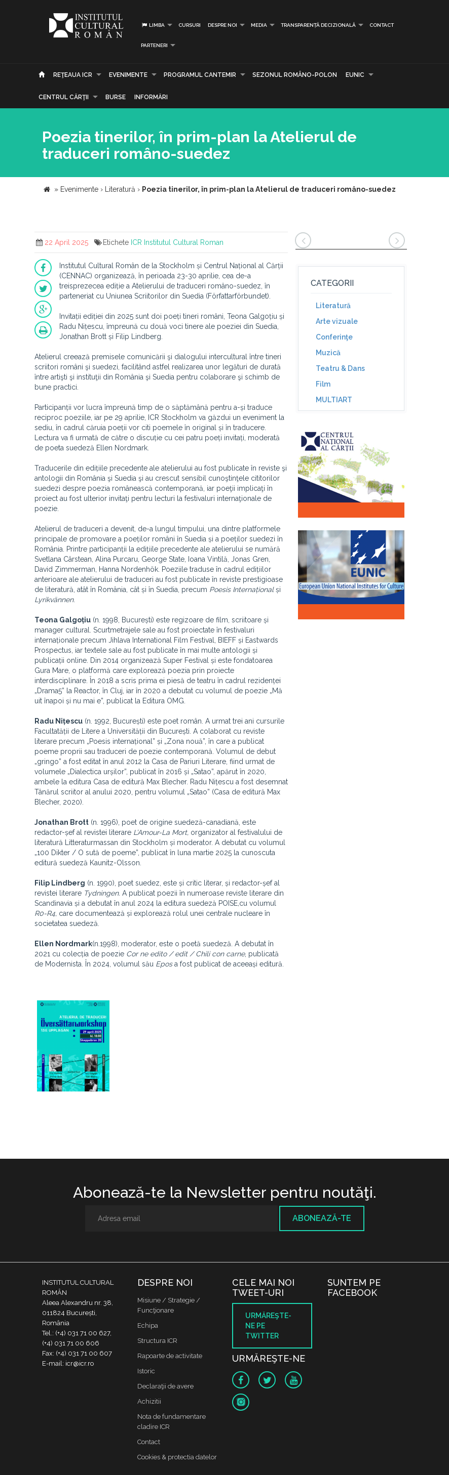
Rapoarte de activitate (169, 1356)
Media (259, 25)
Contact (381, 25)
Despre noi (222, 25)
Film (323, 384)
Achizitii (149, 1401)
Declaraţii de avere (165, 1386)
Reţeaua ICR (72, 74)
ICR (136, 242)
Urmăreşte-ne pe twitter (268, 1326)
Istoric (146, 1371)
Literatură (333, 306)
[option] (73, 1047)
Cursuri (189, 25)
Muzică (328, 353)
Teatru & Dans (340, 368)
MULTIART (334, 400)
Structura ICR (157, 1340)
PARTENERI (154, 45)
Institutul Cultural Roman (183, 242)
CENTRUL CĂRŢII (64, 97)
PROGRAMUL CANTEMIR (200, 74)
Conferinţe (334, 337)
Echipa (147, 1325)
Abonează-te (321, 1218)
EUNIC (355, 74)
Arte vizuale (337, 321)
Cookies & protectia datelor (177, 1457)
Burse (115, 97)
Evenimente (128, 74)
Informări (151, 97)
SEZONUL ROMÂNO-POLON (294, 74)
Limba (153, 25)
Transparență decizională (318, 25)
